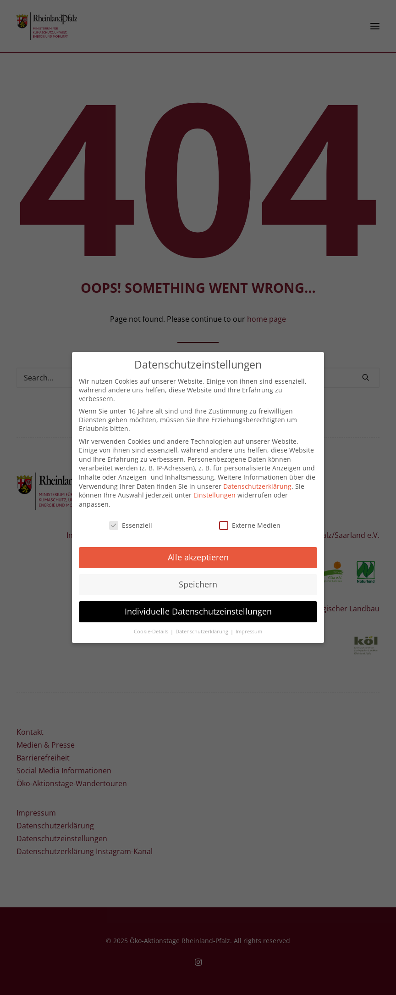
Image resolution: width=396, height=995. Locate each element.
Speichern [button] (198, 579)
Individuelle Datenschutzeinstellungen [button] (198, 606)
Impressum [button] (249, 627)
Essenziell (130, 520)
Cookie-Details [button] (152, 627)
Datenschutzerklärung (257, 481)
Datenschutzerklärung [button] (203, 627)
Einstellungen (214, 490)
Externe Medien (249, 520)
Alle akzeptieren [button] (198, 552)
